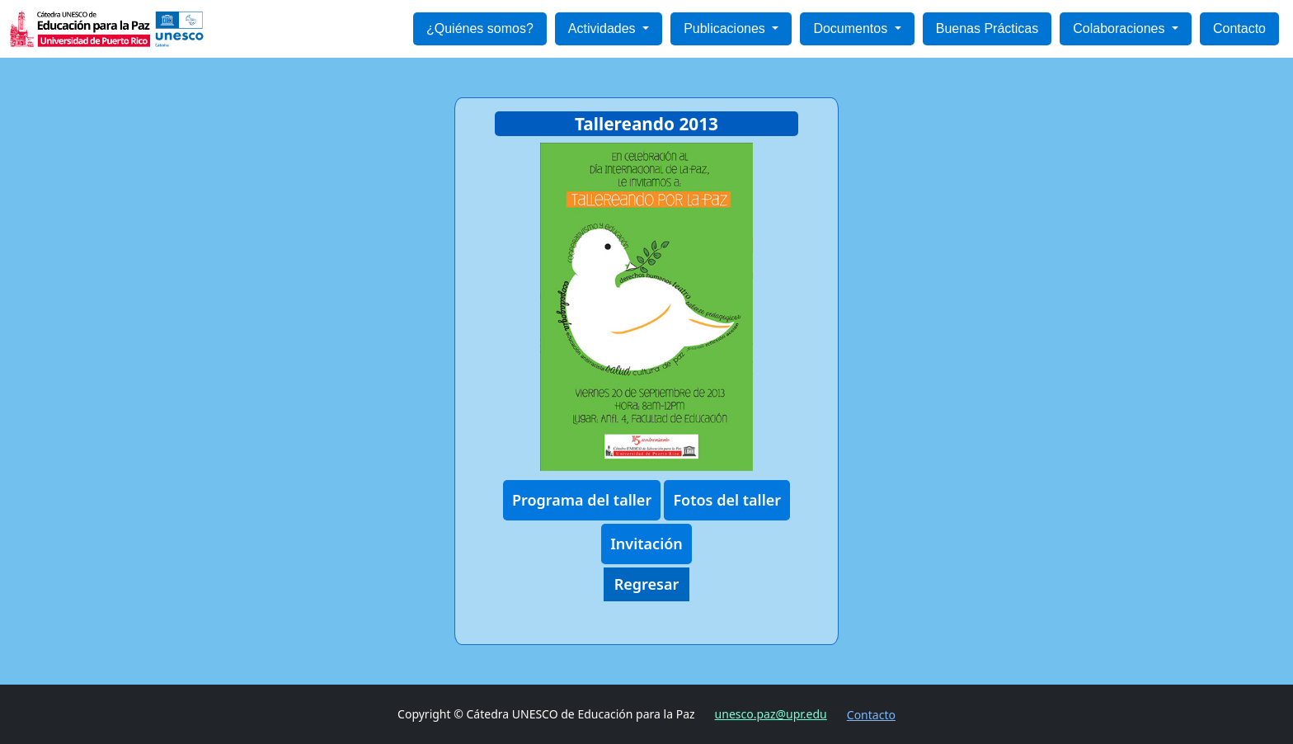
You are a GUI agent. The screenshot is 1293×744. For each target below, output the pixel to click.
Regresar (646, 584)
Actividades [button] (603, 28)
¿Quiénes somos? (480, 28)
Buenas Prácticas (987, 28)
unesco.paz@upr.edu (771, 714)
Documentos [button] (852, 28)
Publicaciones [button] (726, 28)
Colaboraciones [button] (1120, 28)
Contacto (1239, 28)
